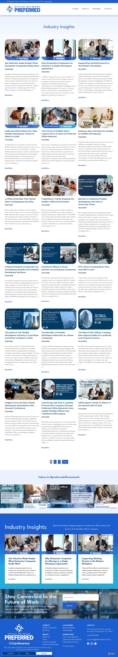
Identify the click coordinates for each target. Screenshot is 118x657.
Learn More (48, 1)
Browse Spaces (69, 628)
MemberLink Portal (70, 642)
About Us (85, 9)
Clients (46, 625)
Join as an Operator (71, 637)
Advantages (96, 9)
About (45, 634)
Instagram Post (12, 496)
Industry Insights (49, 642)
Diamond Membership (72, 639)
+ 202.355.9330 (93, 635)
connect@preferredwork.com (99, 640)
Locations (75, 9)
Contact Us (108, 9)
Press (44, 639)
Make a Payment (49, 628)
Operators (68, 634)
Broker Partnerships (50, 645)
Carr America (19, 643)
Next (65, 462)
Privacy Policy (68, 646)
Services (45, 630)
